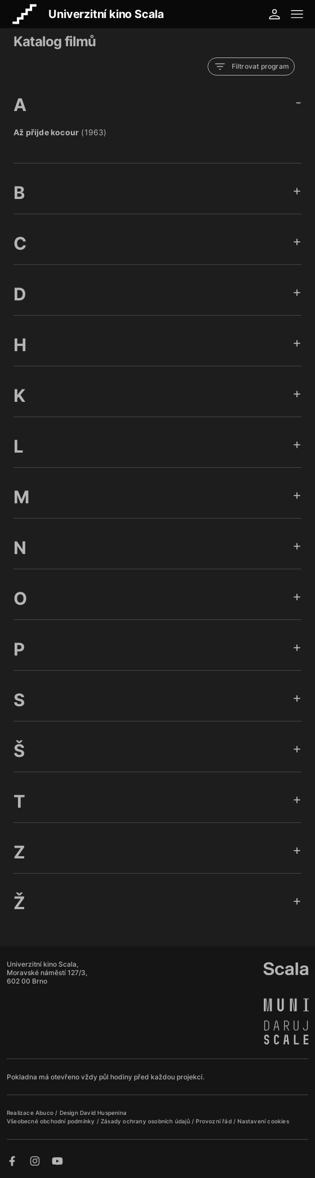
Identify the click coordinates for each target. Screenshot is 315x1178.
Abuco (44, 1112)
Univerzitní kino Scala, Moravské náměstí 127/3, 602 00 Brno (47, 972)
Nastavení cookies (263, 1121)
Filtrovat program (251, 66)
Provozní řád (214, 1121)
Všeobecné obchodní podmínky (52, 1121)
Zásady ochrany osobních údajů (146, 1121)
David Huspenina (103, 1112)
